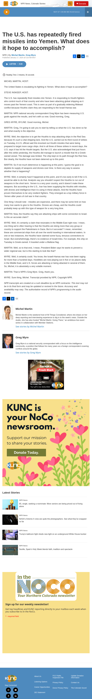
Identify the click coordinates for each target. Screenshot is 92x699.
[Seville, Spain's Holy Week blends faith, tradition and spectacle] (10, 550)
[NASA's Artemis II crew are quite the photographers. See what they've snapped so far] (10, 520)
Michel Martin (18, 55)
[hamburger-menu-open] (6, 3)
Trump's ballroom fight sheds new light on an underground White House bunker (52, 534)
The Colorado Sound (78, 688)
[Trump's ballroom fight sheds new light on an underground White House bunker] (10, 535)
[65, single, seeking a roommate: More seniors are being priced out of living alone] (10, 504)
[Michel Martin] (7, 312)
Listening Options (40, 682)
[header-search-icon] (70, 3)
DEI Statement (39, 692)
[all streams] (88, 12)
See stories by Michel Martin (30, 326)
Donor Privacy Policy (60, 688)
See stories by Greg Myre (28, 352)
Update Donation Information (77, 677)
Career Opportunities (42, 687)
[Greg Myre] (7, 341)
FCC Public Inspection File (58, 677)
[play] (7, 12)
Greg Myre (31, 55)
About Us (37, 676)
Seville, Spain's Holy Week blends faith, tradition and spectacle (45, 549)
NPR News (23, 500)
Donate (82, 3)
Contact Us (75, 682)
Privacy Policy (58, 682)
